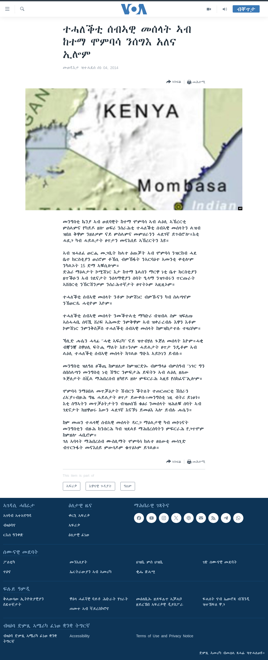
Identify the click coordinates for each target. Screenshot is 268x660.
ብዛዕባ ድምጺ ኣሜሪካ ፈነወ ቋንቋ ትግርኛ (30, 639)
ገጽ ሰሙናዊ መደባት (220, 562)
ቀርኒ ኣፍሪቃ (79, 515)
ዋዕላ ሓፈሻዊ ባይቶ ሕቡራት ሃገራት (99, 599)
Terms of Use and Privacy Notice (164, 636)
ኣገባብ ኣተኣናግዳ (17, 515)
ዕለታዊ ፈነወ (79, 535)
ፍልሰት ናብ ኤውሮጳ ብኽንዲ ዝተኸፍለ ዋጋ (226, 602)
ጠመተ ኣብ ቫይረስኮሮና (89, 608)
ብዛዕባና (9, 525)
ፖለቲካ (9, 562)
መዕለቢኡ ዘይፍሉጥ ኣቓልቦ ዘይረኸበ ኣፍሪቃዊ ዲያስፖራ (159, 602)
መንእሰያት (78, 562)
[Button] (173, 82)
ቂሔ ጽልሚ (145, 572)
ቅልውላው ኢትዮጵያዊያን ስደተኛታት (23, 602)
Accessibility (80, 636)
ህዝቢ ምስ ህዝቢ (149, 562)
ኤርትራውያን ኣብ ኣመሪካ (90, 572)
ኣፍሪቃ (74, 525)
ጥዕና (7, 572)
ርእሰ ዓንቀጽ (13, 535)
